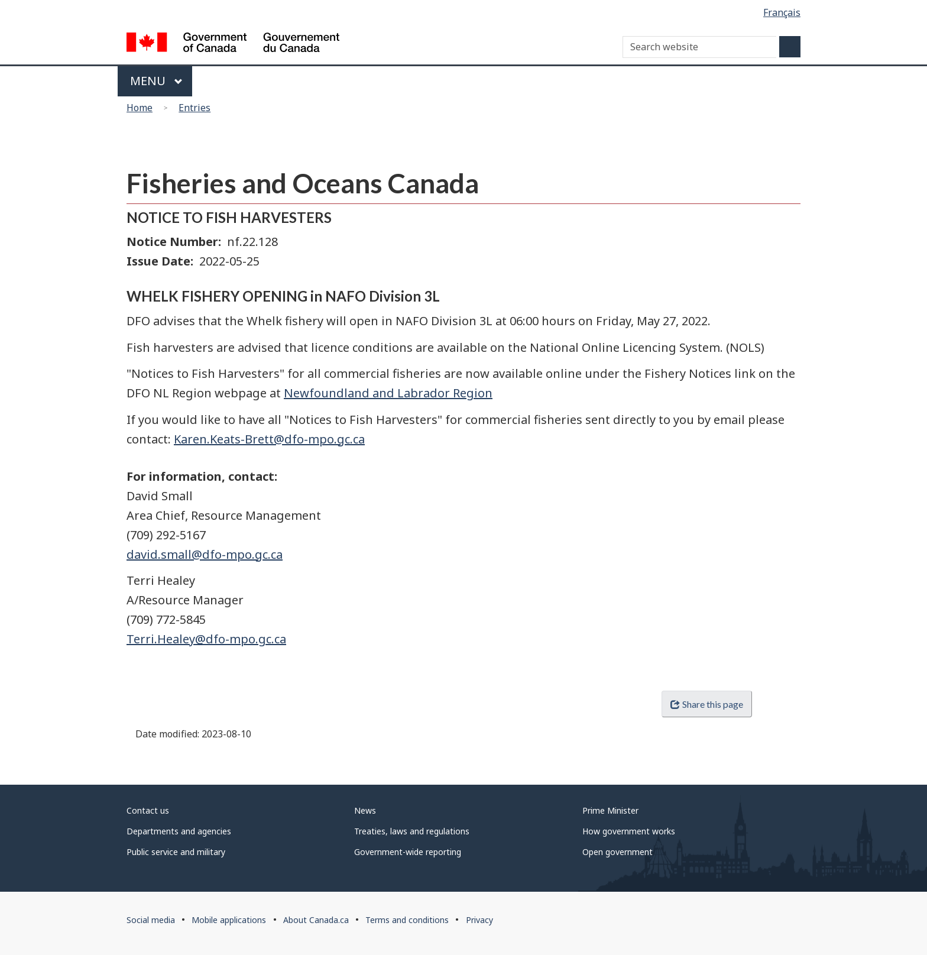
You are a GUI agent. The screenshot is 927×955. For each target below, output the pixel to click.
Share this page (706, 704)
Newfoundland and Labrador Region (388, 393)
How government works (628, 831)
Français (781, 12)
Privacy (479, 919)
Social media (151, 919)
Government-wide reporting (407, 851)
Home (140, 107)
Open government (617, 851)
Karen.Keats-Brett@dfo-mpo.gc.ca (269, 439)
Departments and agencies (179, 831)
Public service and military (176, 851)
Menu (156, 81)
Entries (194, 107)
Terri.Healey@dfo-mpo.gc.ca (206, 639)
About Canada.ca (316, 919)
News (365, 810)
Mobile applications (229, 919)
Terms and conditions (407, 919)
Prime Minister (610, 810)
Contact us (148, 810)
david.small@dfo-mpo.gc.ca (205, 554)
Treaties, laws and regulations (411, 831)
